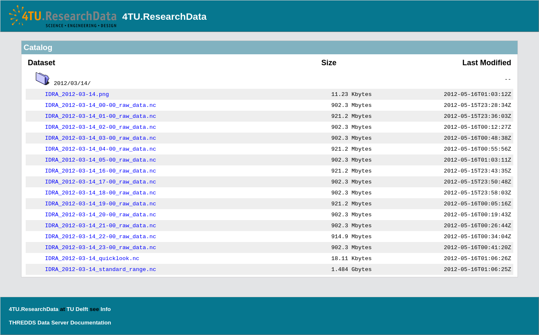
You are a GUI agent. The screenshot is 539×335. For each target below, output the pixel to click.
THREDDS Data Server (39, 322)
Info (106, 309)
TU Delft (77, 309)
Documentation (90, 322)
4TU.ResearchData (164, 16)
